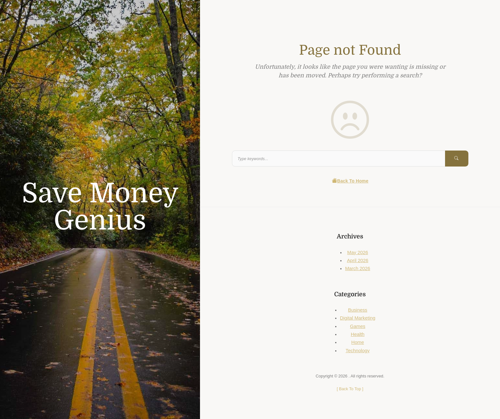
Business (357, 310)
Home (357, 342)
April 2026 (357, 260)
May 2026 (357, 252)
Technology (358, 350)
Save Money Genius (100, 207)
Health (358, 334)
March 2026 (357, 268)
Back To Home (350, 181)
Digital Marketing (357, 318)
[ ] (350, 388)
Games (357, 326)
